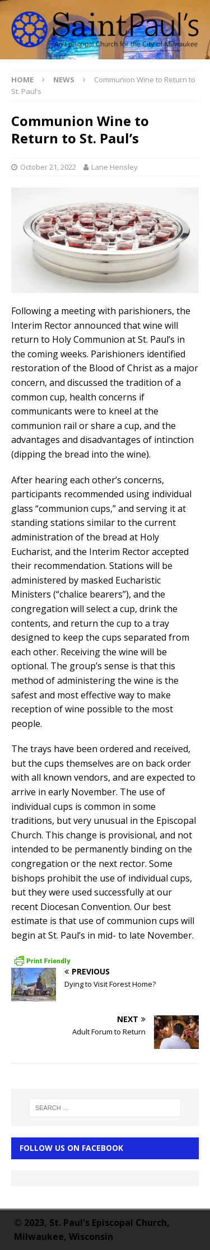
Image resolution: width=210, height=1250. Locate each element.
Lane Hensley (114, 167)
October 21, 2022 (48, 167)
